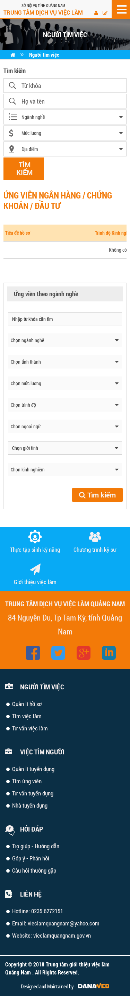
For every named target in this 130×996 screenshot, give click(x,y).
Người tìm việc (44, 54)
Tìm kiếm (97, 494)
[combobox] (65, 117)
